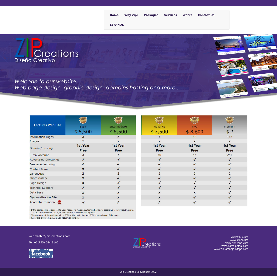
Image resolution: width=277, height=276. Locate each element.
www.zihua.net (239, 237)
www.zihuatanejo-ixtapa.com (231, 249)
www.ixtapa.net (239, 240)
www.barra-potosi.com (235, 245)
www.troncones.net (236, 243)
